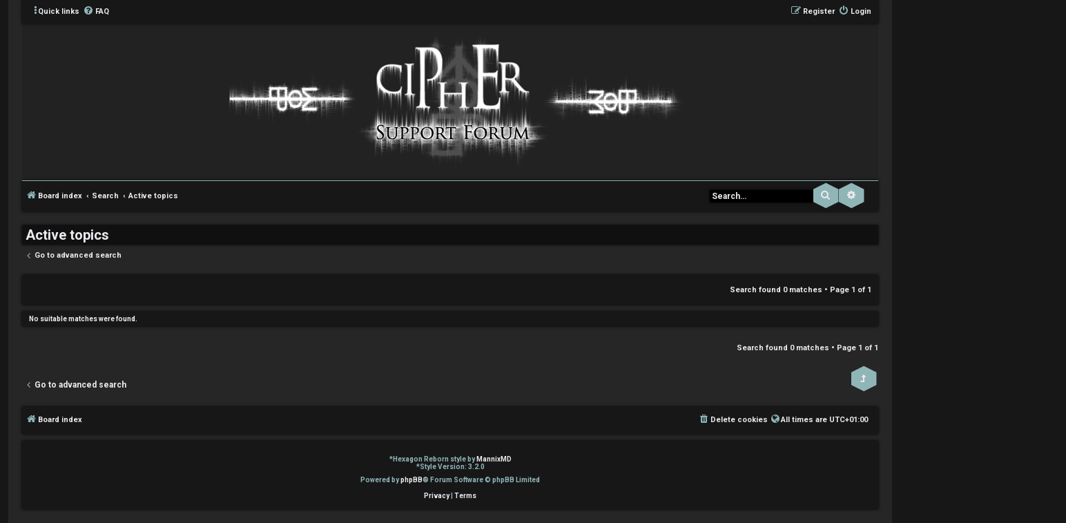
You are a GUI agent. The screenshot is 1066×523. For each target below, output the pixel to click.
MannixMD (494, 459)
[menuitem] (96, 11)
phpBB (411, 480)
